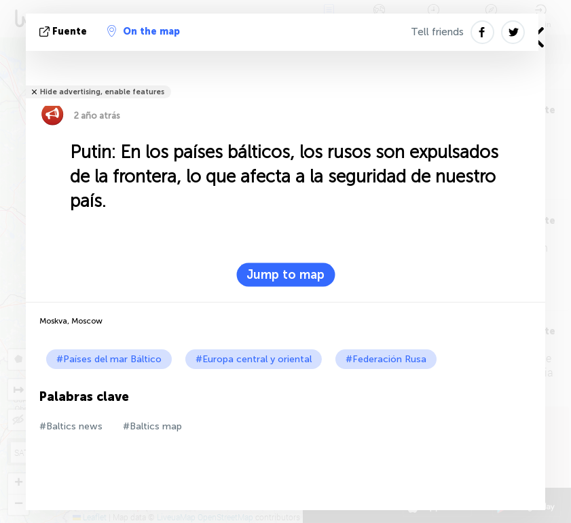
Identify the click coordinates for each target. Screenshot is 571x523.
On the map (143, 31)
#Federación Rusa (386, 359)
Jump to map (285, 274)
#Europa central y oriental (254, 359)
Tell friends (437, 32)
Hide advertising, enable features (102, 92)
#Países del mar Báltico (109, 359)
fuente (64, 31)
